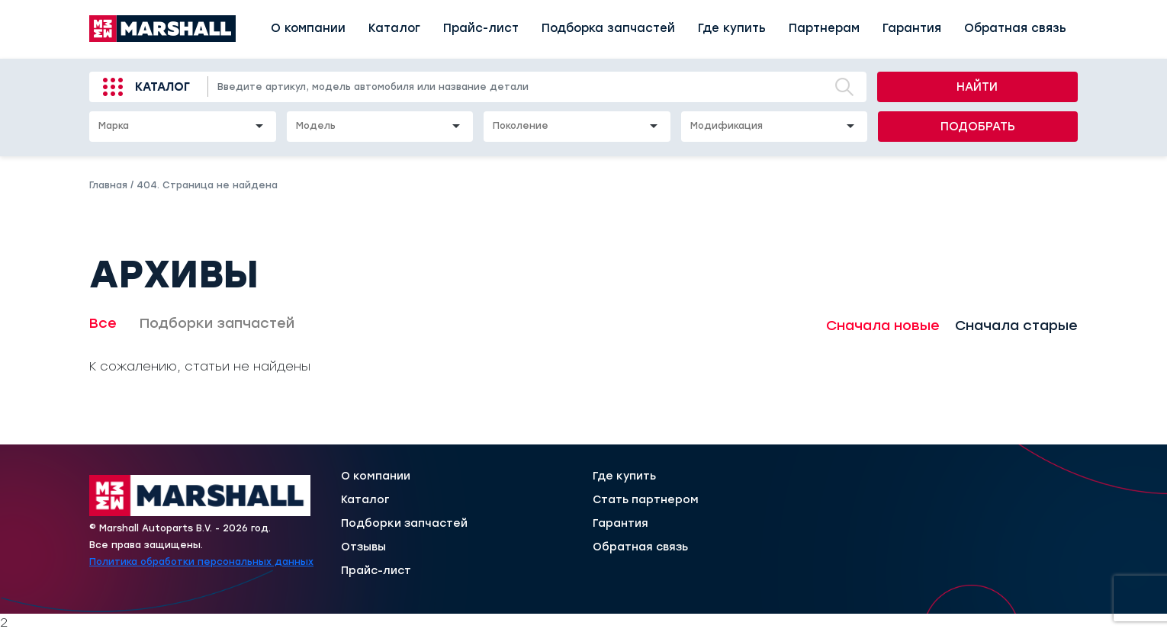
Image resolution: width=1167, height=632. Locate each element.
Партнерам (824, 28)
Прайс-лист (481, 28)
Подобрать (977, 126)
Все (103, 323)
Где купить (732, 28)
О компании (308, 28)
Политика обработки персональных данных (201, 562)
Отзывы (363, 547)
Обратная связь (1015, 28)
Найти (977, 87)
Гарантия (911, 28)
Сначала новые (883, 325)
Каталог (394, 28)
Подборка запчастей (608, 28)
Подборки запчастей (217, 323)
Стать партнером (646, 500)
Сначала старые (1016, 325)
